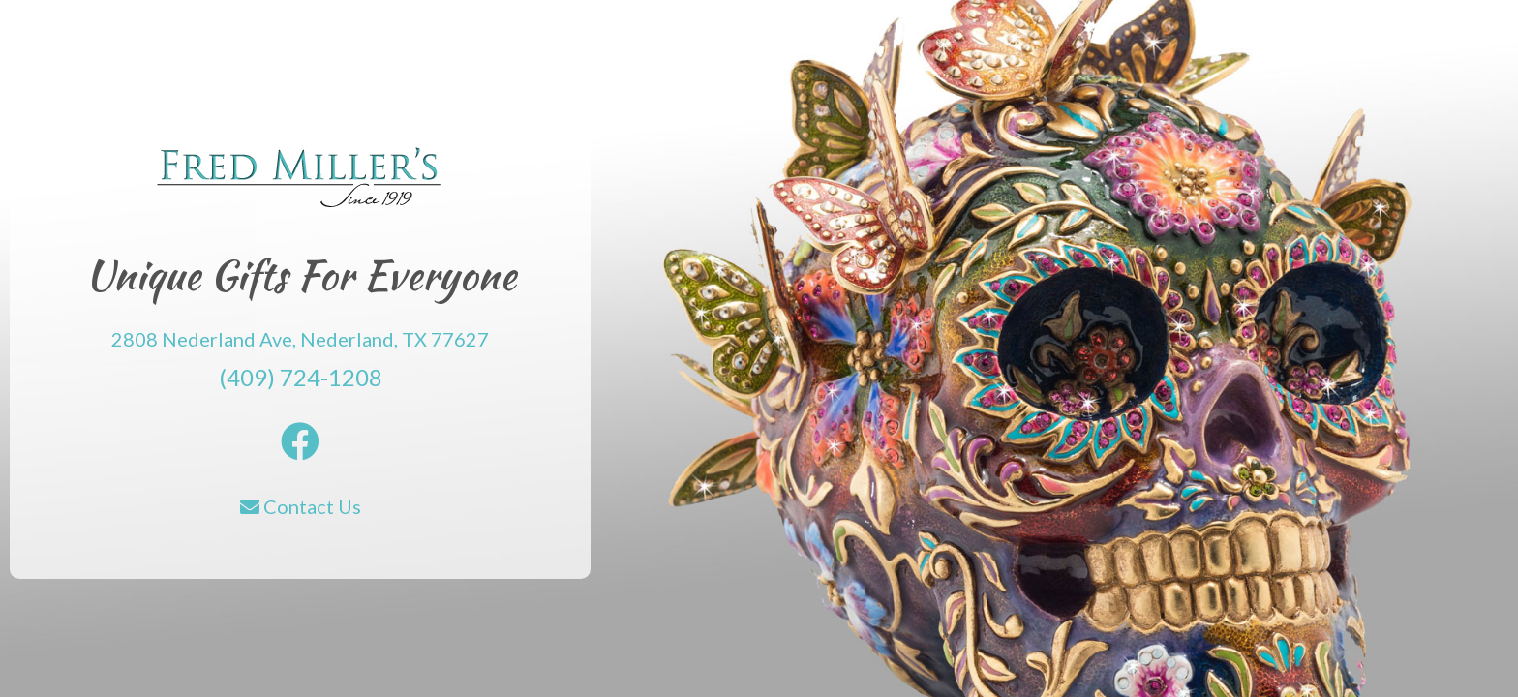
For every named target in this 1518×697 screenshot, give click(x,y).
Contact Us (300, 506)
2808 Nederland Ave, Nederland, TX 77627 (300, 338)
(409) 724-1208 (300, 377)
